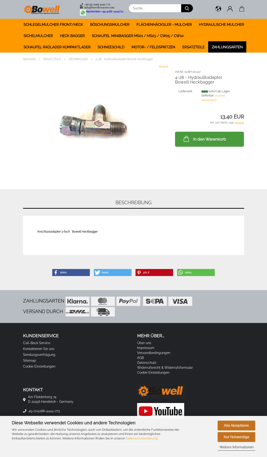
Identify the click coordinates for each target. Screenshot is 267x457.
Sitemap (29, 360)
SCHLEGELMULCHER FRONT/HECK (53, 25)
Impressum (145, 348)
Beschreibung (133, 202)
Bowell (163, 66)
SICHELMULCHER (38, 36)
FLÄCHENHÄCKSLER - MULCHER (164, 25)
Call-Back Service (36, 343)
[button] (218, 9)
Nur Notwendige (236, 437)
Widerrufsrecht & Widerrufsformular (165, 367)
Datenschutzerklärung (142, 438)
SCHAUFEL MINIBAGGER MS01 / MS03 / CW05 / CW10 (137, 36)
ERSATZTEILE (193, 47)
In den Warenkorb (204, 138)
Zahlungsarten (227, 47)
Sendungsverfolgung (39, 355)
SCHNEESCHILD (111, 47)
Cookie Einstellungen (39, 366)
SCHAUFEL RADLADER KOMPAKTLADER (57, 47)
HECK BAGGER (72, 36)
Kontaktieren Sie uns (38, 349)
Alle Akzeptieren (236, 425)
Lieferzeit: (185, 91)
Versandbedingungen (153, 353)
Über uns (144, 343)
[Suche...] (187, 8)
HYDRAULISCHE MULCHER (221, 25)
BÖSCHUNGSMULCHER (109, 25)
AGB (140, 358)
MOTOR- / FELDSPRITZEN (153, 47)
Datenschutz (146, 363)
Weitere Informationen (236, 447)
